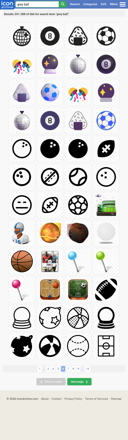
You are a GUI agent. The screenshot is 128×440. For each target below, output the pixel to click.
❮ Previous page (51, 381)
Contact (57, 398)
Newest (75, 4)
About (45, 398)
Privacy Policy (73, 398)
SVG (103, 4)
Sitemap (116, 398)
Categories (90, 4)
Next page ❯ (79, 381)
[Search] (63, 4)
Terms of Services (96, 398)
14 (87, 368)
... (44, 369)
